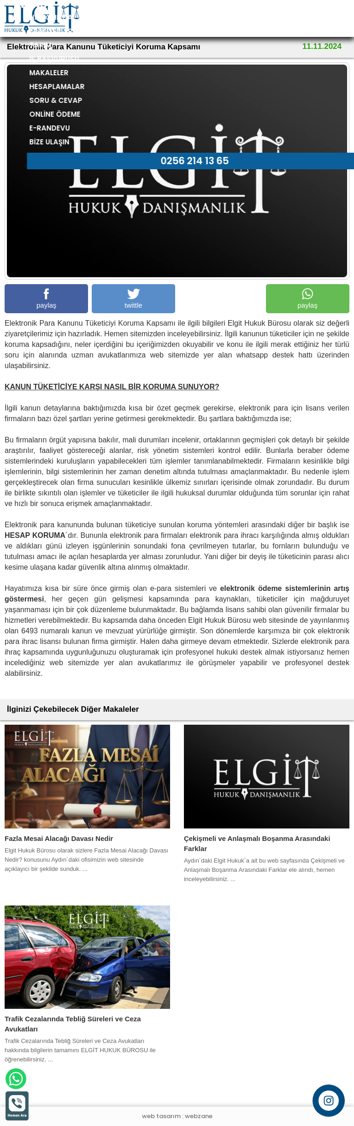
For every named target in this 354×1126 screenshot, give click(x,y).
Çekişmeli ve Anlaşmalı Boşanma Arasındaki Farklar (257, 843)
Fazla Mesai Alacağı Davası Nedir (59, 838)
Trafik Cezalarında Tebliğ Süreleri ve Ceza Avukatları (73, 1024)
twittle (133, 298)
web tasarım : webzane (177, 1116)
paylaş (46, 298)
